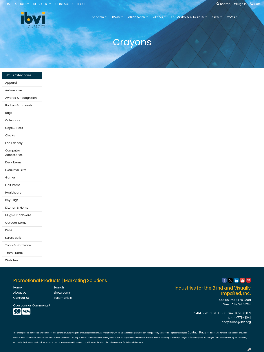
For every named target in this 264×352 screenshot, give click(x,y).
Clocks (10, 135)
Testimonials (63, 298)
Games (10, 177)
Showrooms (62, 292)
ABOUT (20, 4)
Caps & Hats (14, 128)
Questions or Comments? (31, 305)
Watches (11, 260)
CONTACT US (64, 4)
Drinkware (138, 17)
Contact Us (21, 298)
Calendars (12, 120)
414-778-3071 (206, 313)
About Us (19, 292)
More (232, 17)
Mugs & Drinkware (18, 215)
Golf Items (12, 185)
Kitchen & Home (16, 207)
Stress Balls (13, 238)
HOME (7, 4)
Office (159, 17)
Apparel (99, 17)
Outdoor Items (15, 223)
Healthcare (13, 192)
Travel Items (14, 253)
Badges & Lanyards (18, 105)
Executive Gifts (15, 170)
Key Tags (11, 200)
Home (17, 287)
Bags (117, 17)
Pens (217, 17)
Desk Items (13, 162)
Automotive (13, 90)
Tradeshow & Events (189, 17)
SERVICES (40, 4)
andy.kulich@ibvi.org (236, 322)
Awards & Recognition (21, 98)
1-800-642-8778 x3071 (234, 313)
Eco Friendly (14, 143)
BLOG (81, 4)
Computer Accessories (14, 152)
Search (223, 4)
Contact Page (197, 332)
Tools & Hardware (18, 245)
